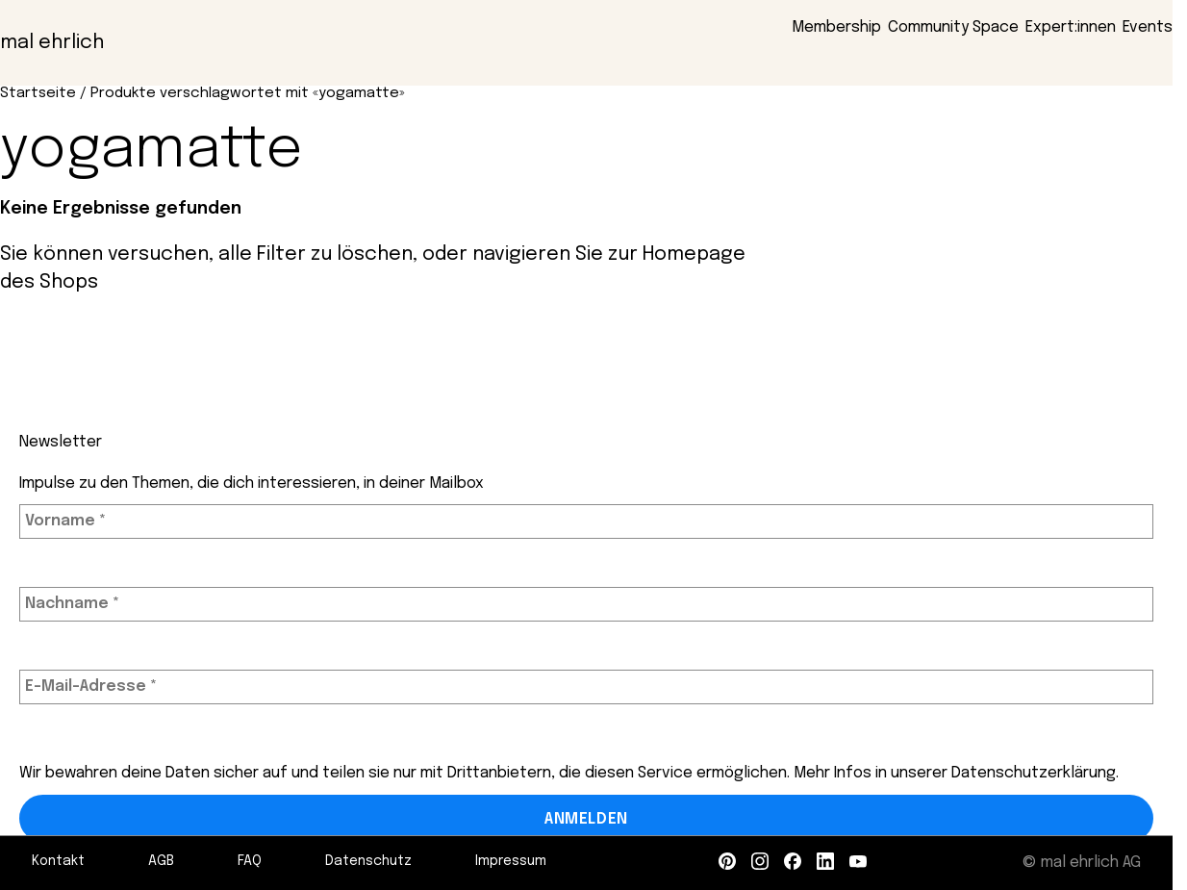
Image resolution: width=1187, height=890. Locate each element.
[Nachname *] (586, 604)
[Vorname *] (586, 521)
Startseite (38, 93)
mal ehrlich (52, 43)
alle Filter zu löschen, (317, 254)
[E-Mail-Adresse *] (586, 687)
